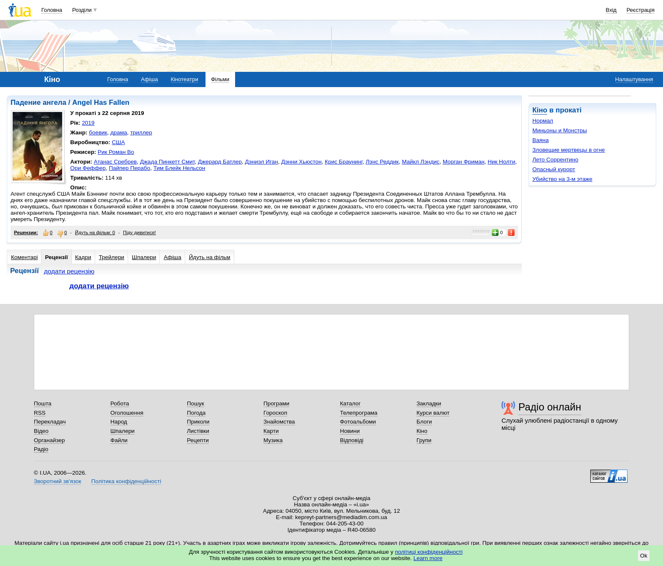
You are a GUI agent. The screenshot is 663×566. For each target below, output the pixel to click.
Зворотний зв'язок (57, 481)
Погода (196, 413)
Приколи (198, 421)
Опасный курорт (553, 169)
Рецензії (56, 257)
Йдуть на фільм (209, 257)
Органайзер (49, 440)
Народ (118, 421)
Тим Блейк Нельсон (179, 168)
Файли (119, 440)
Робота (119, 403)
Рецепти (198, 440)
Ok (643, 555)
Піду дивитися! (139, 232)
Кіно (539, 110)
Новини (350, 431)
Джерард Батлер (220, 162)
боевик (98, 132)
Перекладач (50, 421)
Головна (51, 10)
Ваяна (540, 140)
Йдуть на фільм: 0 (95, 232)
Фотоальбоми (358, 421)
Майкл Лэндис (420, 162)
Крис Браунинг (343, 162)
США (118, 142)
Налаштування (634, 79)
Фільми (220, 79)
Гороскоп (275, 413)
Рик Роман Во (116, 152)
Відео (41, 431)
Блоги (424, 421)
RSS (40, 413)
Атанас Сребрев (115, 162)
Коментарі (24, 257)
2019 (88, 123)
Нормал (542, 121)
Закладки (428, 403)
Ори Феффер (88, 168)
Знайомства (279, 421)
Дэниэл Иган (261, 162)
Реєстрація (641, 10)
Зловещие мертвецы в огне (568, 150)
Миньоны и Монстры (559, 130)
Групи (423, 440)
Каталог (350, 403)
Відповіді (352, 440)
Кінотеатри (184, 79)
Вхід (611, 10)
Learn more (428, 558)
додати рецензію (69, 271)
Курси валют (432, 413)
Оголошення (126, 413)
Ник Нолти (501, 162)
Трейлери (111, 257)
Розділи (82, 10)
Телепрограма (359, 413)
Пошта (42, 403)
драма (118, 132)
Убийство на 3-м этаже (562, 179)
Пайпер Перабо (129, 168)
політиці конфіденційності (429, 552)
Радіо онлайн (549, 407)
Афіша (149, 79)
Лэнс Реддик (382, 162)
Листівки (198, 431)
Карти (271, 431)
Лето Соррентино (555, 159)
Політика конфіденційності (126, 481)
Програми (276, 403)
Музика (272, 440)
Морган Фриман (464, 162)
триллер (141, 132)
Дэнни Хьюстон (301, 162)
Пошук (195, 403)
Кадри (83, 257)
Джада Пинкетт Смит (167, 162)
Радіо (41, 449)
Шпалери (144, 257)
